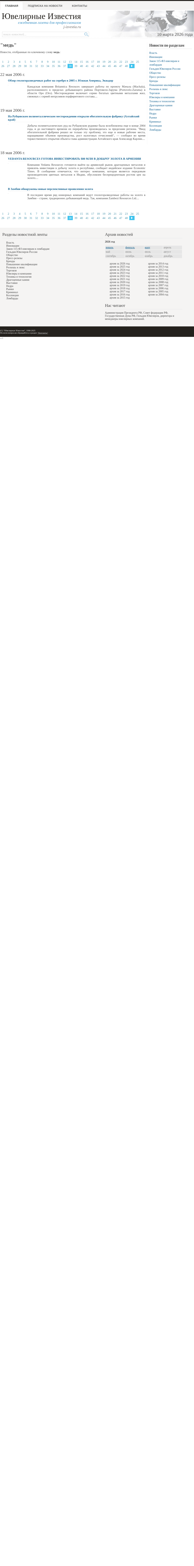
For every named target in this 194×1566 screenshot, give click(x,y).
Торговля (154, 93)
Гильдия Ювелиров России (164, 68)
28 (14, 66)
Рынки (153, 117)
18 (98, 61)
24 (131, 61)
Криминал (155, 121)
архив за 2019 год (120, 285)
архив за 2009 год (158, 279)
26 (2, 66)
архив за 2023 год (120, 272)
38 (70, 66)
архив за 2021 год (120, 279)
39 (75, 66)
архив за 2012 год (158, 269)
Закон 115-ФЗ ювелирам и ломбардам (27, 248)
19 (103, 61)
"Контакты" (43, 333)
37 (64, 66)
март (147, 247)
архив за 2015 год (120, 297)
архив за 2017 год (120, 291)
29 (19, 66)
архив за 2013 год (158, 266)
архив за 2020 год (120, 282)
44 (103, 66)
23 (126, 61)
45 (109, 66)
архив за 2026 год (120, 263)
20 (109, 61)
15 (81, 61)
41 (87, 66)
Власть (153, 52)
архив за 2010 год (158, 276)
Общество (155, 72)
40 (81, 66)
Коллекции (155, 125)
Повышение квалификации (164, 85)
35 (53, 66)
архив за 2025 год (120, 266)
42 (92, 66)
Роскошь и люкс (158, 89)
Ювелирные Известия (41, 16)
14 (75, 61)
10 (53, 61)
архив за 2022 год (120, 276)
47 (120, 66)
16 (87, 61)
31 (30, 66)
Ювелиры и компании (161, 97)
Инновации (155, 57)
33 (42, 66)
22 (120, 61)
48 (126, 66)
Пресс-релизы (157, 77)
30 (25, 66)
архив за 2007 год (158, 285)
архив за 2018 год (120, 288)
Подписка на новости (45, 5)
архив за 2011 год (158, 272)
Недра (152, 113)
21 (115, 61)
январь (109, 247)
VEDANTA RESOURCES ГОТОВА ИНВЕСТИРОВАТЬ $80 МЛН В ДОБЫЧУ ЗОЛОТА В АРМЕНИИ (74, 158)
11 (59, 61)
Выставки (155, 109)
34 (47, 66)
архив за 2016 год (120, 294)
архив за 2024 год (120, 269)
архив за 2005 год (158, 291)
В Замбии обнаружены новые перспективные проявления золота (50, 188)
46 (115, 66)
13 (70, 61)
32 (36, 66)
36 (59, 66)
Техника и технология (161, 101)
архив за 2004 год (158, 294)
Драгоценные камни (161, 105)
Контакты (79, 5)
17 (92, 61)
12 (64, 61)
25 (137, 61)
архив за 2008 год (158, 282)
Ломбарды (155, 129)
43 (98, 66)
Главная (11, 5)
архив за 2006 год (158, 288)
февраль (130, 247)
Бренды (153, 81)
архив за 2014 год (158, 263)
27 (8, 66)
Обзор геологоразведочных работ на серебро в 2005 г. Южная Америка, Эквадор (60, 80)
